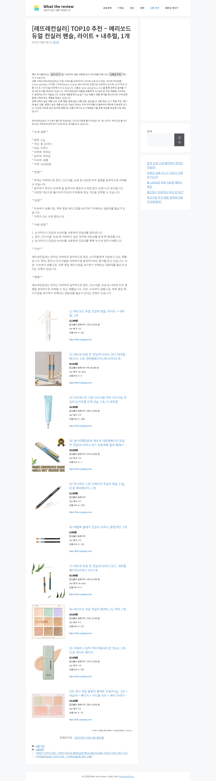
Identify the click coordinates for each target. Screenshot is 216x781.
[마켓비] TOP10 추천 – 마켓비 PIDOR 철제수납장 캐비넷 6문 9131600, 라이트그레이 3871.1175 (82, 753)
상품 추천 (154, 7)
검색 (149, 131)
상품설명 (40, 749)
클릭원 (100, 737)
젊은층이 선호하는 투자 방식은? (165, 192)
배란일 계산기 (171, 7)
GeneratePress (126, 776)
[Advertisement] (165, 69)
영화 (142, 7)
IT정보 (120, 7)
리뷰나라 (91, 737)
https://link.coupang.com (80, 339)
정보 (132, 7)
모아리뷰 (80, 737)
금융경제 (107, 7)
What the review (58, 6)
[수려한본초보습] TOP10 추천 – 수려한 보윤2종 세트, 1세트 (64, 756)
